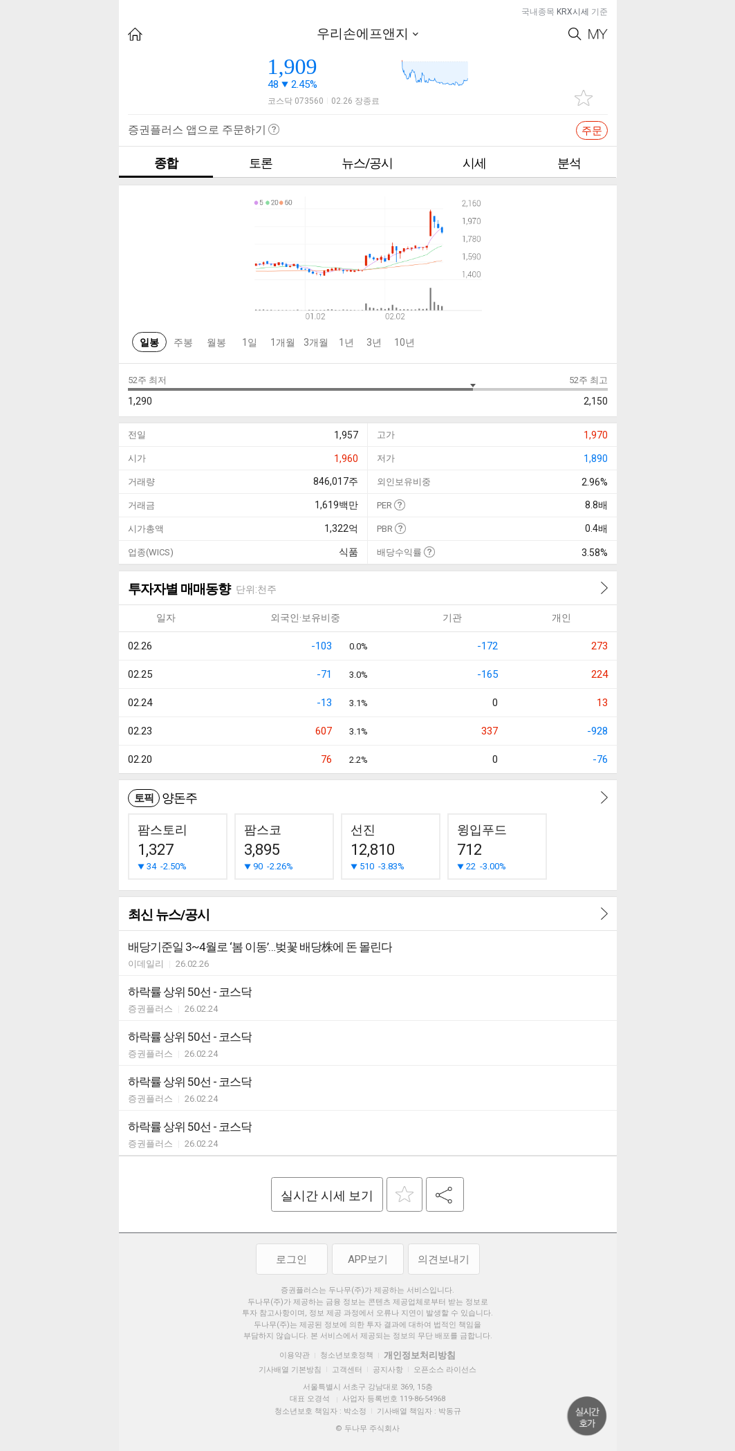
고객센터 (347, 1369)
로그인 (291, 1259)
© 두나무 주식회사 (367, 1428)
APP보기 (368, 1259)
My (598, 34)
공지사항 (388, 1369)
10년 (404, 342)
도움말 (399, 504)
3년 (374, 342)
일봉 (149, 342)
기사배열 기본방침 (290, 1369)
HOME (135, 34)
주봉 (183, 342)
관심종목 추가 (584, 98)
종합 (166, 163)
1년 (346, 342)
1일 (249, 342)
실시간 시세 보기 (327, 1195)
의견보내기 (443, 1259)
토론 (260, 163)
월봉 (216, 342)
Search (575, 34)
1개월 (282, 342)
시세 (474, 163)
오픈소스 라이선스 (444, 1369)
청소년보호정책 (346, 1355)
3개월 (316, 342)
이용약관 (294, 1355)
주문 (592, 130)
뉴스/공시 (367, 163)
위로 (587, 1416)
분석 (569, 163)
